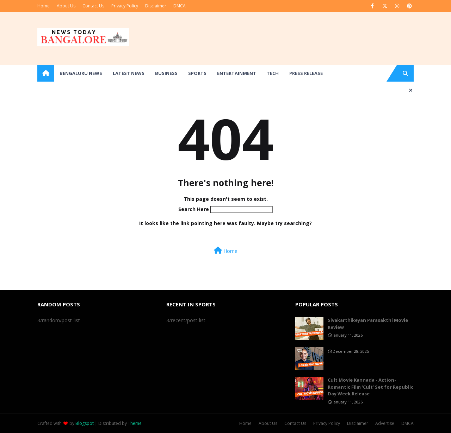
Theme (135, 423)
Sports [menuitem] (197, 73)
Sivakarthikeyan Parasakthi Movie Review (368, 323)
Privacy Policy (124, 6)
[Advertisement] (285, 38)
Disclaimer (155, 6)
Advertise (384, 423)
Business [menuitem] (166, 73)
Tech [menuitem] (273, 73)
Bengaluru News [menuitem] (81, 73)
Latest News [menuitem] (128, 73)
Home (43, 6)
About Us (66, 6)
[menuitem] (45, 73)
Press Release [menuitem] (306, 73)
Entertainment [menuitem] (236, 73)
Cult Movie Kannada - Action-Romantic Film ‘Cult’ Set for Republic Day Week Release (370, 387)
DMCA (179, 6)
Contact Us (93, 6)
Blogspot (84, 423)
